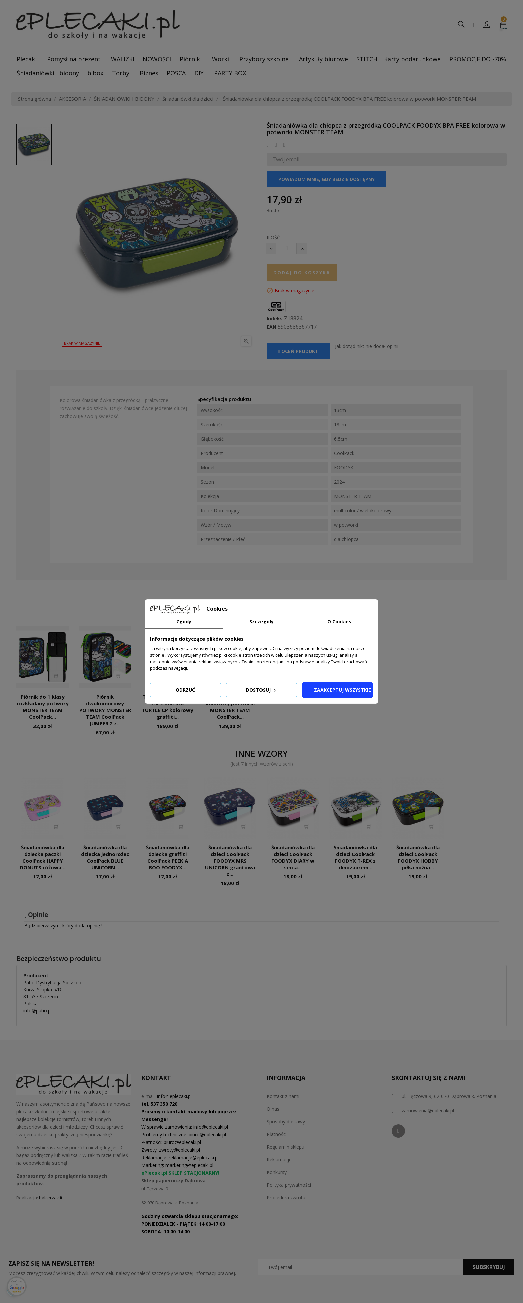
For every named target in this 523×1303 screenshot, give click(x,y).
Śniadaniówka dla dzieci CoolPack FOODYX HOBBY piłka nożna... (418, 857)
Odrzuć (185, 690)
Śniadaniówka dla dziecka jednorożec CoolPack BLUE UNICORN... (105, 857)
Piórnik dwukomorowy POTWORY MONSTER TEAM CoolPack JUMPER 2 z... (105, 709)
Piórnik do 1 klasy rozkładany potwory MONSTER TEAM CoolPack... (43, 706)
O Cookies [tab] (339, 621)
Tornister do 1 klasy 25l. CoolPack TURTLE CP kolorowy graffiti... (167, 706)
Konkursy (277, 1172)
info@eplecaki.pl (174, 1096)
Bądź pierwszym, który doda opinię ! (63, 925)
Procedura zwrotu (286, 1197)
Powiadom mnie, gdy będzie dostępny (326, 179)
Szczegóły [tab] (261, 621)
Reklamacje (279, 1159)
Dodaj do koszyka (301, 272)
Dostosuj (261, 690)
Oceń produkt (298, 351)
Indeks (275, 319)
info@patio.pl (37, 1010)
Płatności (277, 1134)
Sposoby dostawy (286, 1121)
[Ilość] (287, 248)
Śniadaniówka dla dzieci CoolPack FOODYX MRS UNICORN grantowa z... (230, 860)
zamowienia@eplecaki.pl (428, 1110)
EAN (271, 327)
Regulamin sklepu (285, 1147)
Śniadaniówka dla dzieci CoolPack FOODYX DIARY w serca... (293, 857)
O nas (273, 1109)
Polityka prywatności (289, 1185)
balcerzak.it (50, 1198)
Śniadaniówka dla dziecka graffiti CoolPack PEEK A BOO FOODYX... (167, 857)
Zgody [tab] (183, 621)
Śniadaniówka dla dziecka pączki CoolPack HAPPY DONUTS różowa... (42, 857)
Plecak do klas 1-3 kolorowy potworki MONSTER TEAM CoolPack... (230, 706)
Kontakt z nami (283, 1096)
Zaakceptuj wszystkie (342, 690)
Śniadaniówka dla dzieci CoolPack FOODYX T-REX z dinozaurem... (355, 857)
